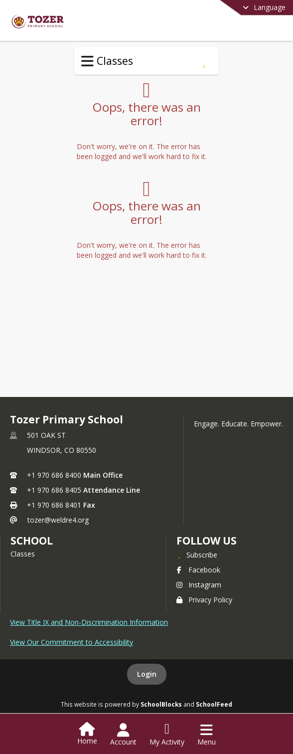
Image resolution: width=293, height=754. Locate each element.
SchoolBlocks (161, 704)
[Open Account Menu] (123, 734)
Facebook (198, 569)
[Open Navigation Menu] (206, 734)
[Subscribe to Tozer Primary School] (196, 554)
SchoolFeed (214, 704)
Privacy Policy (204, 599)
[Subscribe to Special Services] (203, 61)
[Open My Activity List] (166, 734)
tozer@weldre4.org (58, 520)
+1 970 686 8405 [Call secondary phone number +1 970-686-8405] (54, 490)
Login (146, 674)
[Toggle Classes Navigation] (87, 61)
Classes (22, 554)
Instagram (198, 584)
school (31, 541)
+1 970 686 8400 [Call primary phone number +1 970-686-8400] (54, 475)
